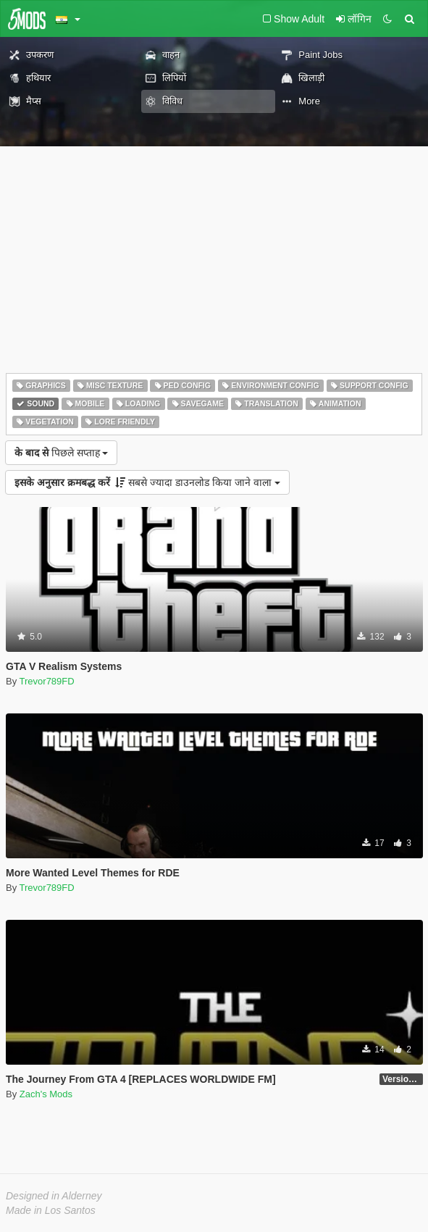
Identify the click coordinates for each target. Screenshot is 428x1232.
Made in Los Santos (51, 1210)
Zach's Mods (46, 1094)
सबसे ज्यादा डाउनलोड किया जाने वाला (147, 482)
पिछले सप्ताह (61, 452)
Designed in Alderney (54, 1196)
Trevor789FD (47, 681)
